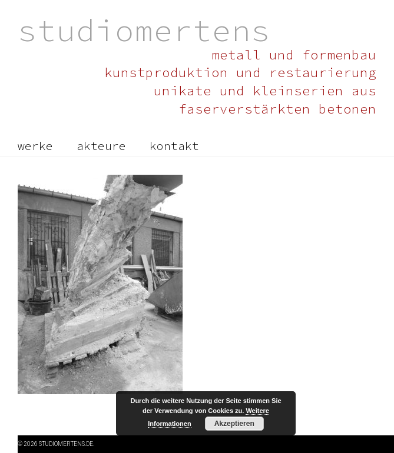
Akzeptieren (234, 423)
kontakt (174, 146)
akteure (101, 146)
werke (35, 146)
